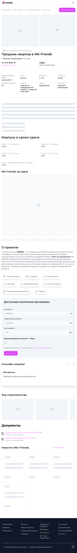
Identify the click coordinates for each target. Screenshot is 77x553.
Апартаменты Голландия (44, 525)
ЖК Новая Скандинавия (44, 537)
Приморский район (33, 10)
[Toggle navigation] (73, 2)
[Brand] (7, 2)
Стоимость (8, 309)
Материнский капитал (29, 531)
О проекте (32, 276)
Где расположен (52, 284)
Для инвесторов (64, 527)
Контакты (61, 534)
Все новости (58, 448)
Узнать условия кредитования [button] (42, 348)
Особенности (50, 276)
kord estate (6, 10)
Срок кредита (9, 328)
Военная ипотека (27, 527)
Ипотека (24, 524)
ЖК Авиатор (44, 529)
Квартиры (9, 284)
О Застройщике (11, 276)
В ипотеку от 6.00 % (9, 65)
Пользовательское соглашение (15, 547)
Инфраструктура (29, 284)
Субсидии (24, 534)
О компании (62, 524)
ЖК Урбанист (45, 533)
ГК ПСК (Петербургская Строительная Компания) (17, 51)
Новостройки (18, 10)
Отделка (40, 291)
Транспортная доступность (16, 291)
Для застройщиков (65, 531)
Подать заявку (11, 353)
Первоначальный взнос (13, 319)
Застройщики (7, 531)
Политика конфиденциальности (40, 547)
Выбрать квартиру (67, 10)
